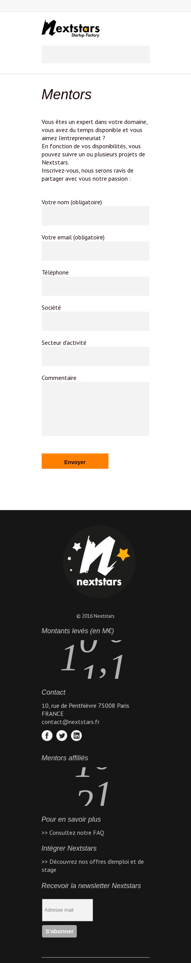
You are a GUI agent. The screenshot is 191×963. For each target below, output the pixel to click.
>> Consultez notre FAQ (73, 832)
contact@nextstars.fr (71, 722)
